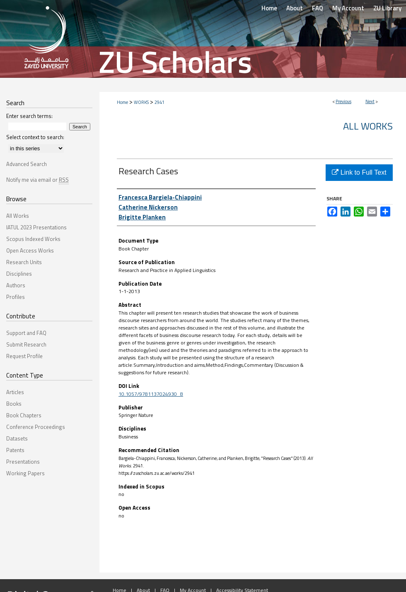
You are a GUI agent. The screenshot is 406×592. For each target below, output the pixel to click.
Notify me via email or (37, 180)
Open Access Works (30, 250)
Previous (343, 101)
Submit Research (26, 344)
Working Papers (25, 473)
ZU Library (387, 8)
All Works (368, 125)
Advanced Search (26, 164)
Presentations (23, 461)
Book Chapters (23, 415)
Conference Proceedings (35, 427)
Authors (15, 285)
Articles (15, 392)
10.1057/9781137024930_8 (150, 394)
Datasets (17, 438)
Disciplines (19, 274)
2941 (159, 102)
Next (370, 101)
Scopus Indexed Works (33, 239)
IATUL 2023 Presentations (36, 227)
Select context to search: (35, 137)
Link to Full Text (359, 172)
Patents (15, 450)
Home (122, 102)
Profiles (15, 297)
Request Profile (24, 356)
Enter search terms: (29, 116)
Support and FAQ (26, 333)
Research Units (24, 262)
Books (14, 403)
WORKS (141, 102)
